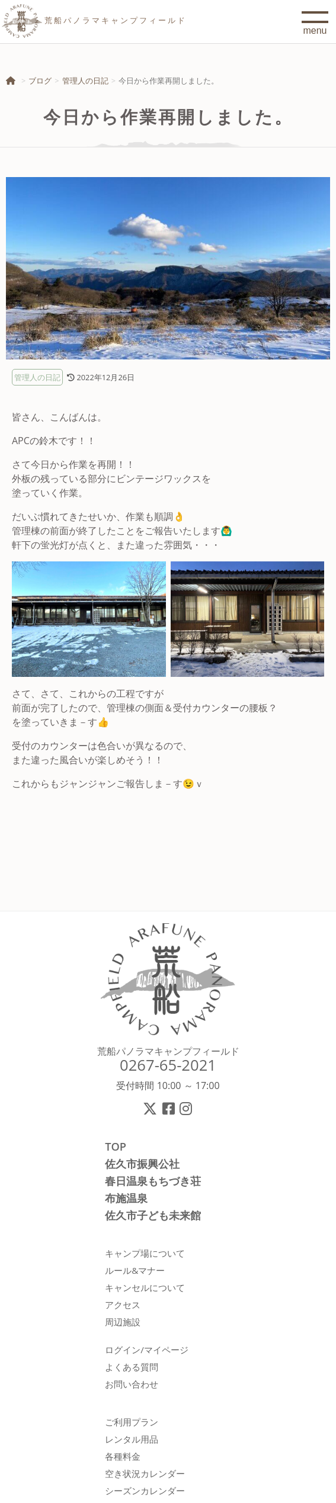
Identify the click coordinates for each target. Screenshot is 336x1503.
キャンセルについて (145, 1287)
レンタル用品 (131, 1439)
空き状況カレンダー (145, 1473)
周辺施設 (122, 1322)
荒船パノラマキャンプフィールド (168, 1051)
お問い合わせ (131, 1384)
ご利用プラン (131, 1422)
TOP (115, 1146)
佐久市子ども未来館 (153, 1215)
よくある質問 (131, 1367)
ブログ (40, 80)
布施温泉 (126, 1198)
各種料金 (122, 1456)
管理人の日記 (85, 80)
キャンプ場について (145, 1253)
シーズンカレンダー (145, 1490)
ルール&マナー (135, 1270)
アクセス (122, 1305)
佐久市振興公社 (142, 1164)
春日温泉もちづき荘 (153, 1181)
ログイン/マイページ (146, 1350)
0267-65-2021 (168, 1065)
